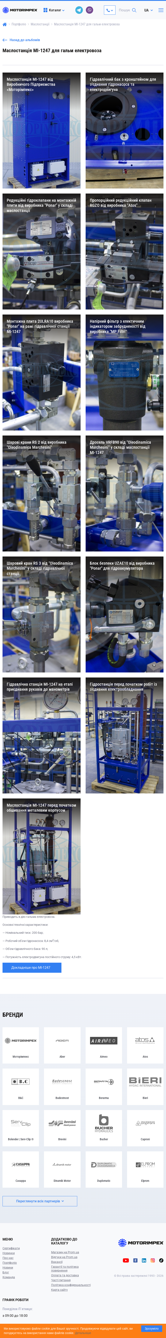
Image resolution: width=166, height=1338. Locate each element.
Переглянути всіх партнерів (40, 1201)
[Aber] (62, 1045)
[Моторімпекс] (21, 1045)
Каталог (52, 10)
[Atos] (145, 1045)
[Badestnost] (62, 1087)
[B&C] (21, 1087)
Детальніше (83, 1333)
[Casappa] (21, 1169)
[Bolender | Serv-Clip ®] (21, 1128)
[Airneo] (104, 1045)
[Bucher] (104, 1128)
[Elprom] (145, 1169)
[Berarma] (104, 1087)
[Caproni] (145, 1128)
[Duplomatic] (104, 1169)
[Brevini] (62, 1128)
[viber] (89, 10)
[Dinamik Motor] (62, 1169)
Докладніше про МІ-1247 (30, 968)
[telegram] (79, 10)
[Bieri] (145, 1087)
